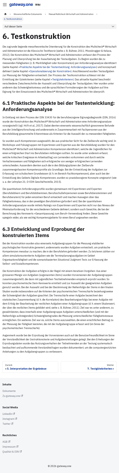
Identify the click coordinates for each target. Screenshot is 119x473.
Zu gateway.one (12, 395)
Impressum (10, 446)
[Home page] (5, 14)
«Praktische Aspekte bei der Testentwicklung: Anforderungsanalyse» (57, 67)
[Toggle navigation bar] (4, 4)
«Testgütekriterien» (62, 79)
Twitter (7, 423)
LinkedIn (8, 413)
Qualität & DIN (12, 451)
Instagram (9, 418)
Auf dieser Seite (13, 26)
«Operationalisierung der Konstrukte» (50, 71)
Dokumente (9, 390)
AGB (6, 441)
